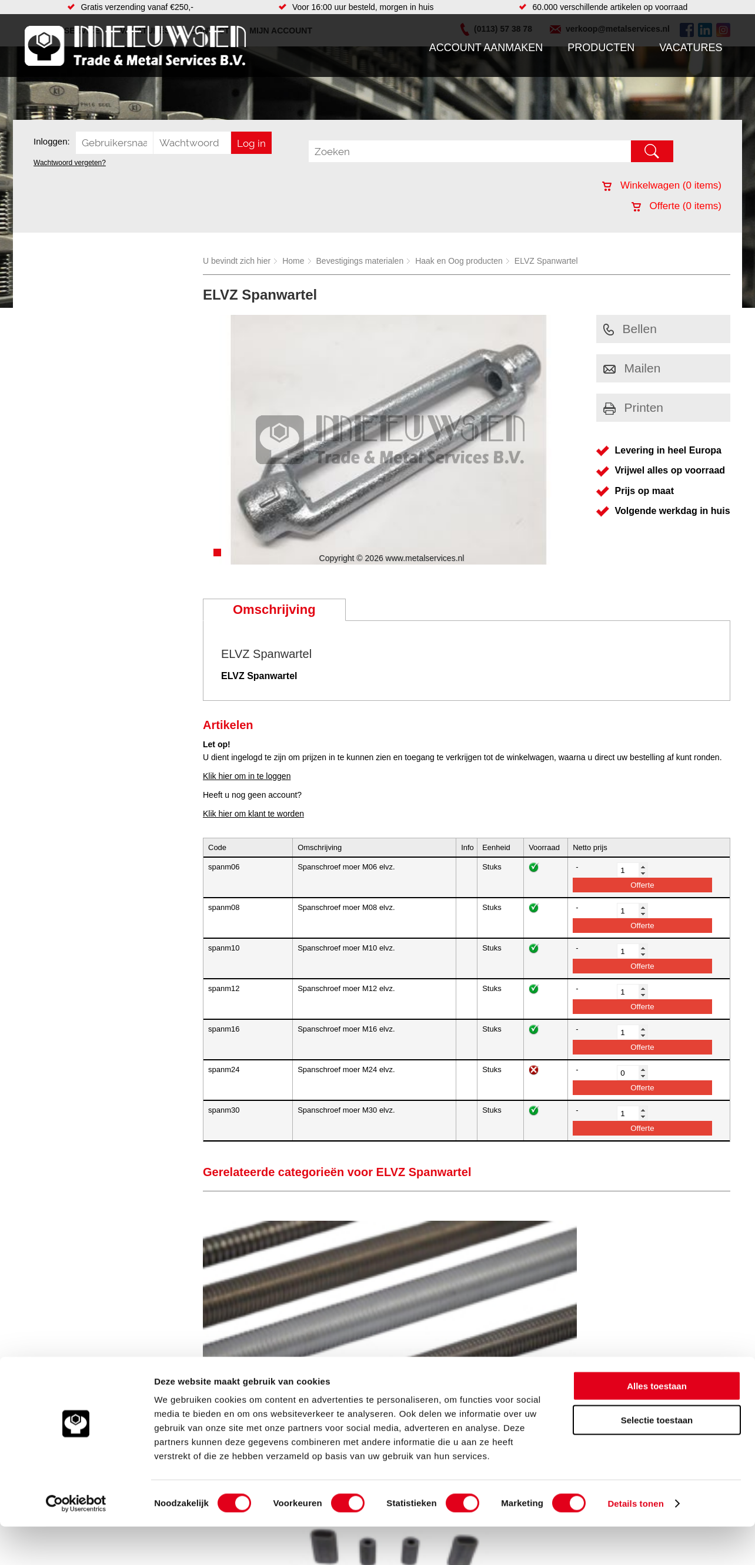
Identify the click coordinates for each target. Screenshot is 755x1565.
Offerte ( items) (676, 205)
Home (293, 261)
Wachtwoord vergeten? (70, 163)
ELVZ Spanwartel (546, 261)
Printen (633, 407)
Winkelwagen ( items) (661, 185)
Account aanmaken (486, 47)
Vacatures (690, 47)
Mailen (632, 368)
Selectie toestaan (657, 1459)
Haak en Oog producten (459, 261)
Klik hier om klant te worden (253, 813)
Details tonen (635, 1542)
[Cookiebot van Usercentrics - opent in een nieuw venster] (76, 1542)
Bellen (630, 328)
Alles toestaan (657, 1424)
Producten (600, 47)
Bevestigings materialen (360, 261)
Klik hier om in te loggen (246, 776)
